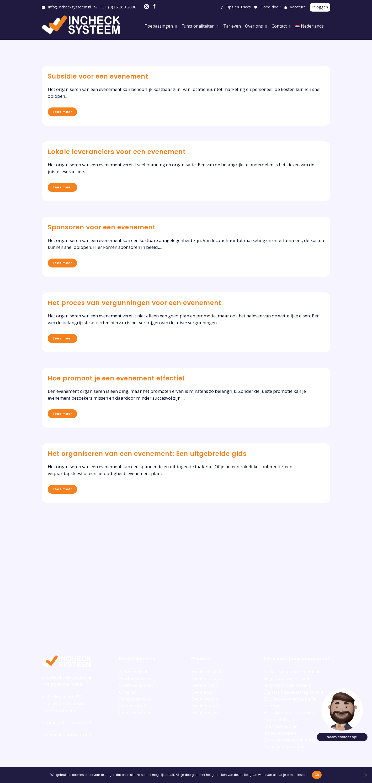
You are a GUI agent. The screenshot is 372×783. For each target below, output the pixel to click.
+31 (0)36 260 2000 (118, 6)
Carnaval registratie (283, 747)
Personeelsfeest (135, 699)
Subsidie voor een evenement (98, 76)
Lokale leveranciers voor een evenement (117, 151)
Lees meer (62, 112)
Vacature (298, 6)
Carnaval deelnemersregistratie (296, 740)
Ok (317, 775)
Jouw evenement (136, 712)
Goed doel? (271, 6)
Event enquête (206, 706)
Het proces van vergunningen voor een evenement (134, 302)
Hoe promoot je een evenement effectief (116, 378)
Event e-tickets (206, 678)
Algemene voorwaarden (66, 735)
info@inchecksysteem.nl (69, 6)
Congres (127, 692)
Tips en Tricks (238, 6)
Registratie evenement (286, 678)
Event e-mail (204, 685)
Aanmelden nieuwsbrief (66, 722)
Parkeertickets (133, 706)
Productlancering (137, 678)
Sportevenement (136, 685)
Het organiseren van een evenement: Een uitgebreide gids (147, 453)
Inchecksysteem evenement (291, 671)
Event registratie (208, 671)
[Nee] (365, 774)
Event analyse (205, 712)
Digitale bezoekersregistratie (293, 692)
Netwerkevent (133, 671)
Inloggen (320, 6)
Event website (205, 699)
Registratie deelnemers (287, 685)
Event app (201, 692)
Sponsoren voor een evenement (102, 227)
